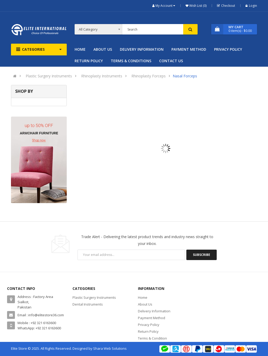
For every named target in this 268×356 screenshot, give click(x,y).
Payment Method (151, 317)
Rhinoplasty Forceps (148, 76)
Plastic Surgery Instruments (49, 76)
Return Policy (148, 331)
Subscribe (201, 254)
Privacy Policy (148, 324)
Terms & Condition (152, 338)
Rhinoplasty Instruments (101, 76)
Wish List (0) (197, 5)
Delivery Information (154, 311)
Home (142, 297)
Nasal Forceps (185, 76)
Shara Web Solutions (110, 348)
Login (251, 5)
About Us (145, 304)
